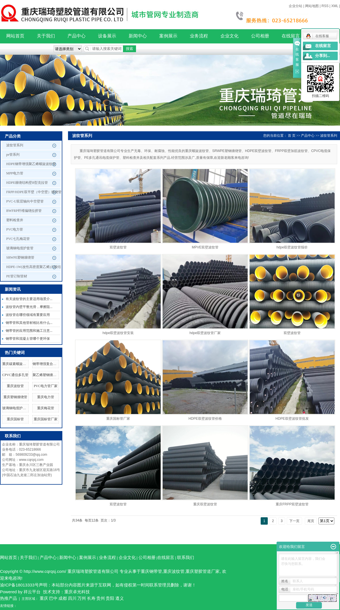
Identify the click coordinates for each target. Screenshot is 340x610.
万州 (81, 598)
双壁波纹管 (118, 247)
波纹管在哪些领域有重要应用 (28, 315)
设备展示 (107, 35)
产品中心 (76, 35)
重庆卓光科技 (77, 591)
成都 (62, 598)
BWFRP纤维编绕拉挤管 (24, 211)
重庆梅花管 (45, 408)
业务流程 (199, 35)
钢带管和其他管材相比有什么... (29, 323)
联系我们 (185, 557)
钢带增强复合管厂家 (48, 364)
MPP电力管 (14, 173)
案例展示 (168, 35)
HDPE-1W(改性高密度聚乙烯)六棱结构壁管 (33, 268)
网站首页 (15, 35)
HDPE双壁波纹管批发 (292, 419)
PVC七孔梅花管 (18, 239)
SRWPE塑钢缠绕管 (20, 257)
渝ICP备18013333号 (19, 584)
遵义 (119, 598)
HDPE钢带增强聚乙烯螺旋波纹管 (31, 164)
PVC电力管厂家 (45, 386)
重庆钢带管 (151, 571)
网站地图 (312, 6)
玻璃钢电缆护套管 (19, 248)
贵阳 (110, 598)
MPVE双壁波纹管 (205, 247)
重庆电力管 (45, 397)
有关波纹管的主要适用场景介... (29, 299)
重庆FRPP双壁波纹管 (292, 504)
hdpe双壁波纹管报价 (292, 247)
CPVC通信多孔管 (15, 375)
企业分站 (295, 6)
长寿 (91, 598)
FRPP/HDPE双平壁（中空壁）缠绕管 (33, 192)
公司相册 (260, 35)
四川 (72, 598)
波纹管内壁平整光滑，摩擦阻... (29, 307)
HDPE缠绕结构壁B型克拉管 (27, 183)
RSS (325, 6)
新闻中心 (138, 35)
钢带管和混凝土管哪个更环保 (28, 339)
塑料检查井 (14, 220)
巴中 (53, 598)
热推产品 (8, 598)
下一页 (294, 521)
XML (334, 6)
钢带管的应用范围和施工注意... (29, 331)
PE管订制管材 (16, 276)
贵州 (100, 598)
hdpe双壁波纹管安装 (118, 333)
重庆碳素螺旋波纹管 (17, 364)
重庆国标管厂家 (46, 419)
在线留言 (291, 35)
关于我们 (46, 35)
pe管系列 (13, 155)
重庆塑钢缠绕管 (15, 397)
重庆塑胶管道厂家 (203, 571)
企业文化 (229, 35)
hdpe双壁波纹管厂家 (205, 333)
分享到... (322, 56)
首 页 (292, 136)
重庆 (44, 598)
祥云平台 (32, 591)
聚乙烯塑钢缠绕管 (46, 375)
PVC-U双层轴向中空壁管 (25, 201)
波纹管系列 (14, 145)
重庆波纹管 (15, 386)
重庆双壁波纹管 (205, 504)
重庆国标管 (15, 419)
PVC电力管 (14, 229)
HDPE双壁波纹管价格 (205, 419)
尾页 (310, 521)
